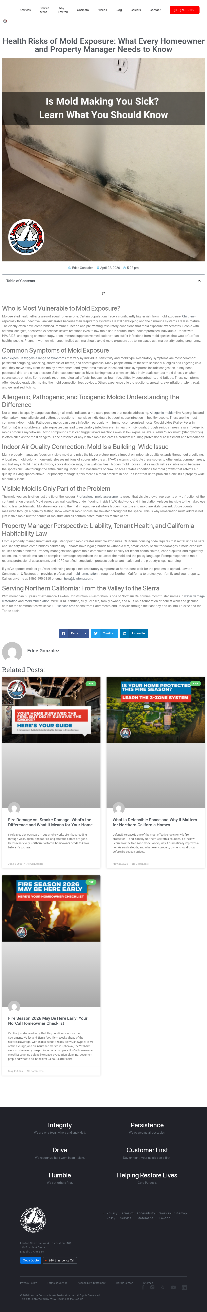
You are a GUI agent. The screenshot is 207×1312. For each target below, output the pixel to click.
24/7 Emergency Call (61, 1260)
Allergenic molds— (163, 413)
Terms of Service (57, 1283)
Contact (155, 10)
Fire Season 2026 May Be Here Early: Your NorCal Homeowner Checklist (48, 1021)
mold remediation (85, 574)
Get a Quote (31, 1260)
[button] (199, 280)
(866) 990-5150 (184, 10)
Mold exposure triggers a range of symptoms (34, 358)
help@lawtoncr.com (78, 578)
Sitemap (180, 1213)
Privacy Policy (28, 1283)
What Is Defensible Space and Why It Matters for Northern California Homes (155, 822)
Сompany (83, 10)
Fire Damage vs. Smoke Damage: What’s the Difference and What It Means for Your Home (51, 822)
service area (66, 606)
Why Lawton (63, 10)
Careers (136, 10)
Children (188, 316)
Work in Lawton (124, 1283)
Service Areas (44, 10)
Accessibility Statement (92, 1283)
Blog (119, 10)
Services (25, 10)
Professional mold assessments (99, 496)
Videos (102, 10)
